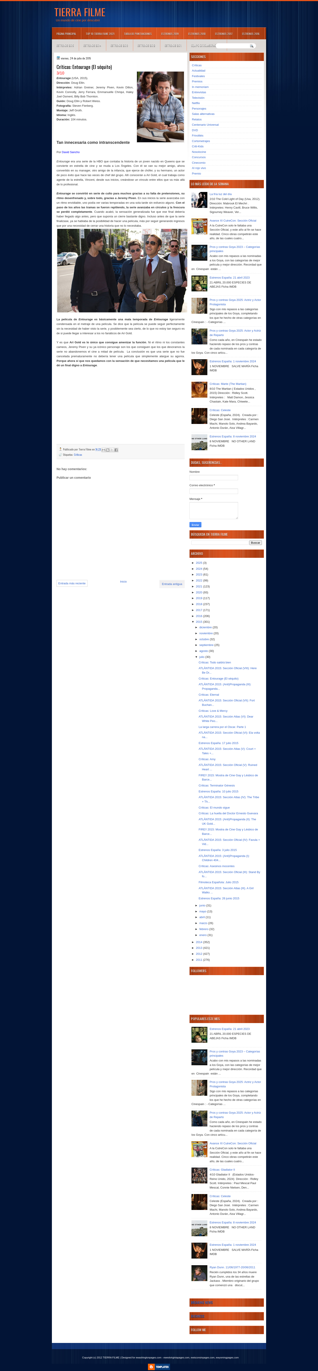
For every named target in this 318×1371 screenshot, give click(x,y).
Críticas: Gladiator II (222, 1169)
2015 (199, 621)
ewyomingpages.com (227, 1357)
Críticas (78, 454)
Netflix (196, 103)
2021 (199, 586)
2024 (199, 568)
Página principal (66, 34)
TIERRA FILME (79, 11)
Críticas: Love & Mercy (213, 710)
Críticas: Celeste (220, 410)
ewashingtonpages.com (148, 1357)
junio (202, 905)
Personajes (199, 108)
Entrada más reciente (72, 583)
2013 (199, 947)
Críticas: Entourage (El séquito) (218, 678)
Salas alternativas (203, 114)
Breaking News (202, 1302)
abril (202, 917)
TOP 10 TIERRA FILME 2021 (100, 34)
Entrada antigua (172, 584)
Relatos (197, 119)
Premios (197, 81)
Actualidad (198, 70)
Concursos (199, 157)
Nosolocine (199, 152)
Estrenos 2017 (224, 34)
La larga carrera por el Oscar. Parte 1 (222, 727)
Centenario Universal (205, 124)
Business (197, 1316)
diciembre (206, 627)
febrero (204, 929)
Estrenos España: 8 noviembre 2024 (233, 436)
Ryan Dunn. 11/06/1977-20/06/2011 (232, 1267)
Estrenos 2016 (250, 34)
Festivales (198, 76)
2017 (199, 610)
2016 (199, 616)
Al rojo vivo (199, 168)
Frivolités (197, 135)
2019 (199, 598)
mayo (203, 911)
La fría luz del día (221, 194)
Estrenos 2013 (119, 45)
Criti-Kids (198, 146)
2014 (199, 942)
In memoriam (200, 87)
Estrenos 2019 (170, 34)
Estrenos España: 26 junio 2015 (219, 898)
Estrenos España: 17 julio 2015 (218, 743)
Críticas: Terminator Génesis (217, 785)
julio (202, 657)
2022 (199, 580)
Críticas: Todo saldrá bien (215, 662)
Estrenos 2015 (65, 45)
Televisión (198, 97)
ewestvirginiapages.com (176, 1357)
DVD (195, 130)
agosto (204, 651)
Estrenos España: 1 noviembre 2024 (233, 361)
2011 (199, 959)
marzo (203, 923)
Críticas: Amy (207, 759)
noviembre (206, 633)
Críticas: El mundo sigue (214, 807)
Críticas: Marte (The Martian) (228, 383)
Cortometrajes (201, 141)
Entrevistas (199, 92)
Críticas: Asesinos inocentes (217, 866)
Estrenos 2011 (173, 45)
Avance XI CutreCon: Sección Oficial (233, 220)
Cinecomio (198, 162)
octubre (204, 639)
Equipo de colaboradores (206, 45)
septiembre (206, 645)
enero (203, 935)
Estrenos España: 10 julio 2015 (218, 791)
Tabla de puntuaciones (138, 34)
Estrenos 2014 (92, 45)
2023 (199, 574)
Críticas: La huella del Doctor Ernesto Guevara (228, 813)
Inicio (123, 581)
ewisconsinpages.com (203, 1357)
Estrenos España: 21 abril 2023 (230, 277)
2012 (199, 953)
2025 (199, 562)
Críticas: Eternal (209, 694)
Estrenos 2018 (197, 34)
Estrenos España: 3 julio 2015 (218, 850)
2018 (199, 604)
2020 (199, 592)
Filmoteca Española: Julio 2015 (218, 882)
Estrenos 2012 (146, 45)
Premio (196, 173)
